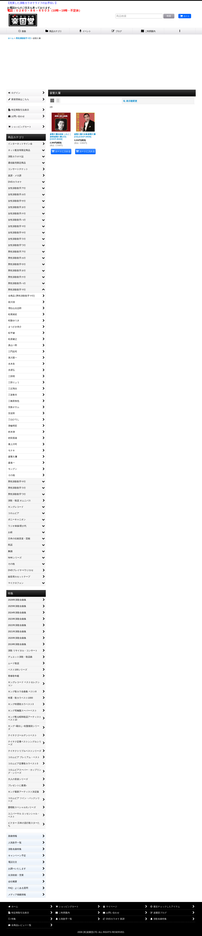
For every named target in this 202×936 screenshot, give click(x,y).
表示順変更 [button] (130, 101)
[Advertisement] (101, 64)
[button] (180, 31)
